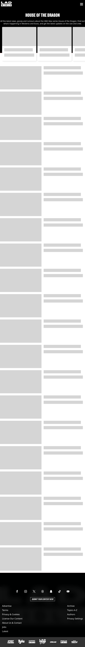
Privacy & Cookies (11, 614)
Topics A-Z (72, 610)
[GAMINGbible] (32, 641)
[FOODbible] (64, 642)
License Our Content (12, 618)
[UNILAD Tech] (74, 641)
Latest (5, 631)
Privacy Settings (75, 618)
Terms (5, 610)
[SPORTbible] (11, 641)
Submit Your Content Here (42, 599)
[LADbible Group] (42, 641)
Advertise (6, 605)
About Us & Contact (12, 622)
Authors (71, 614)
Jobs (4, 627)
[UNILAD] (53, 642)
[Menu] (81, 4)
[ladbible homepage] (6, 4)
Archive (71, 605)
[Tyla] (21, 642)
